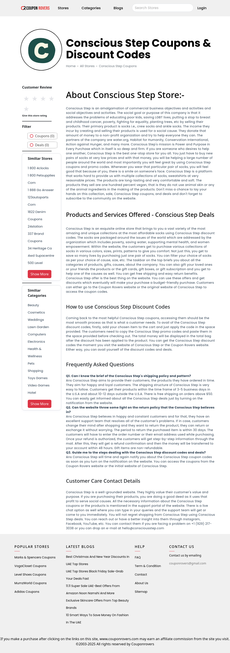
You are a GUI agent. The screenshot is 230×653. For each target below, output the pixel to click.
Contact (141, 574)
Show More (40, 274)
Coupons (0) (44, 136)
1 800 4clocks (38, 168)
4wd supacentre (41, 255)
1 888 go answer (41, 190)
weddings (36, 319)
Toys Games (38, 378)
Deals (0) (42, 145)
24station (35, 226)
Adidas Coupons (26, 592)
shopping (35, 370)
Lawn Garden (38, 327)
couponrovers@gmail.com (187, 563)
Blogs (118, 8)
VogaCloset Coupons (30, 566)
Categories (91, 8)
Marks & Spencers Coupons (34, 557)
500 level (35, 263)
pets (31, 363)
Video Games (38, 385)
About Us (141, 583)
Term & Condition (148, 566)
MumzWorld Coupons (30, 583)
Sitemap (141, 592)
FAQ (138, 557)
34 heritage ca (40, 248)
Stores (63, 8)
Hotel (32, 392)
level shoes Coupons (30, 574)
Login (202, 8)
